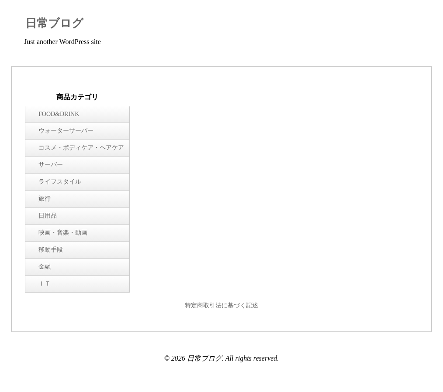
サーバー (50, 164)
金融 (44, 266)
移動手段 (50, 249)
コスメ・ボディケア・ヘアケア (81, 147)
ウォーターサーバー (65, 130)
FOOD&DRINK (58, 114)
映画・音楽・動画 (62, 232)
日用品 (47, 215)
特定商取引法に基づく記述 (221, 305)
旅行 (44, 198)
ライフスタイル (59, 181)
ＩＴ (44, 283)
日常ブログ (54, 23)
